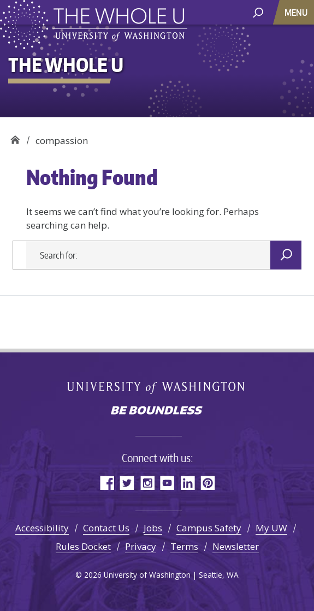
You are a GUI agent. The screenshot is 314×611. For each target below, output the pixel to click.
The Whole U (15, 136)
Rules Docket (83, 546)
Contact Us (106, 528)
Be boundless (157, 411)
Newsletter (235, 546)
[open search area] (258, 11)
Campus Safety (208, 528)
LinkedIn (187, 482)
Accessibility (42, 528)
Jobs (153, 528)
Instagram (147, 482)
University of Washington (157, 387)
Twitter (127, 482)
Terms (184, 546)
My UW (271, 528)
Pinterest (207, 482)
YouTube (167, 482)
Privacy (140, 546)
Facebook (106, 482)
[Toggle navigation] (297, 12)
